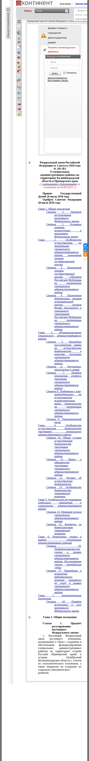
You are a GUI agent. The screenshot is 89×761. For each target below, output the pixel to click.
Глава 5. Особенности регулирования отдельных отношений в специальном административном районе (59, 504)
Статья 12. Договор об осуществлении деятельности (63, 481)
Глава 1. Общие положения (54, 208)
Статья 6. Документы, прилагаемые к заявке (63, 368)
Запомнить (71, 73)
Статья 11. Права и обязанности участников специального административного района (63, 467)
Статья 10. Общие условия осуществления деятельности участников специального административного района (63, 447)
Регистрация (65, 3)
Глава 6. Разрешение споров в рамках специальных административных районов (59, 539)
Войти (55, 73)
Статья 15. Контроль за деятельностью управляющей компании (63, 529)
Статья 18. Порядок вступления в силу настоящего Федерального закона (63, 606)
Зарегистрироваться (57, 78)
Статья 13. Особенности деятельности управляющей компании (63, 492)
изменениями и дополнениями (59, 184)
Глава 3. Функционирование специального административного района (59, 335)
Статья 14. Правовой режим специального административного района (63, 516)
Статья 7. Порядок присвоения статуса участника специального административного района (63, 380)
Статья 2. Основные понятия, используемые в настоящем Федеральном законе (63, 230)
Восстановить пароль (58, 80)
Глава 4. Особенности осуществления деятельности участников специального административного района (59, 430)
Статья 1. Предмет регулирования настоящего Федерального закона (63, 216)
